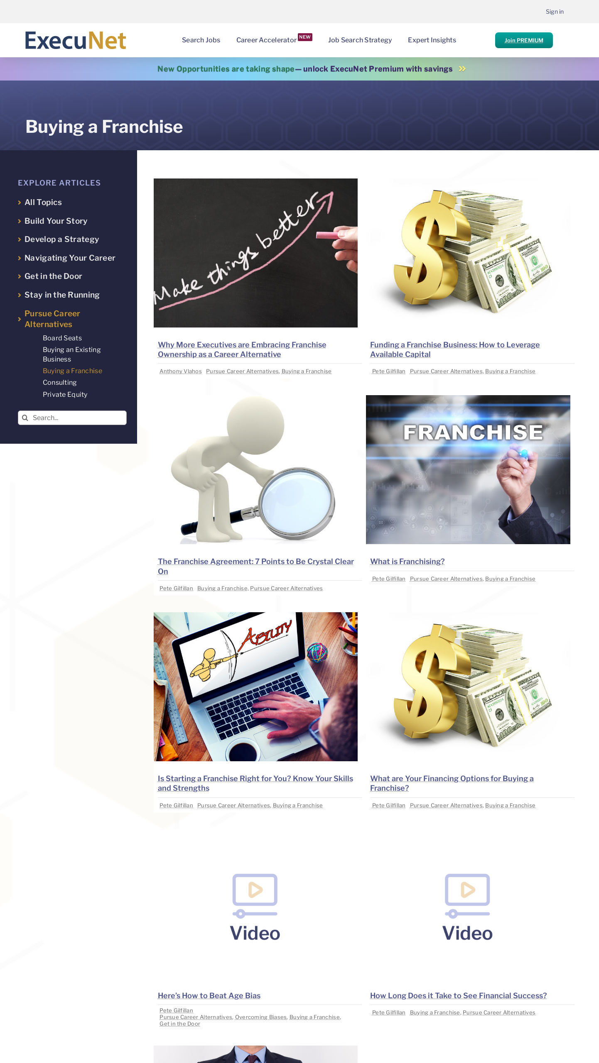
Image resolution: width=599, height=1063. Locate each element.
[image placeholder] (256, 182)
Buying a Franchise (307, 371)
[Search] (25, 418)
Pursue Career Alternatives (242, 371)
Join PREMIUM (524, 40)
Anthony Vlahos (181, 371)
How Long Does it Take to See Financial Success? (458, 995)
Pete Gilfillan (389, 371)
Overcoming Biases (261, 1017)
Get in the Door (180, 1023)
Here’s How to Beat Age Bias (209, 995)
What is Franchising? (407, 561)
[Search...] (72, 418)
